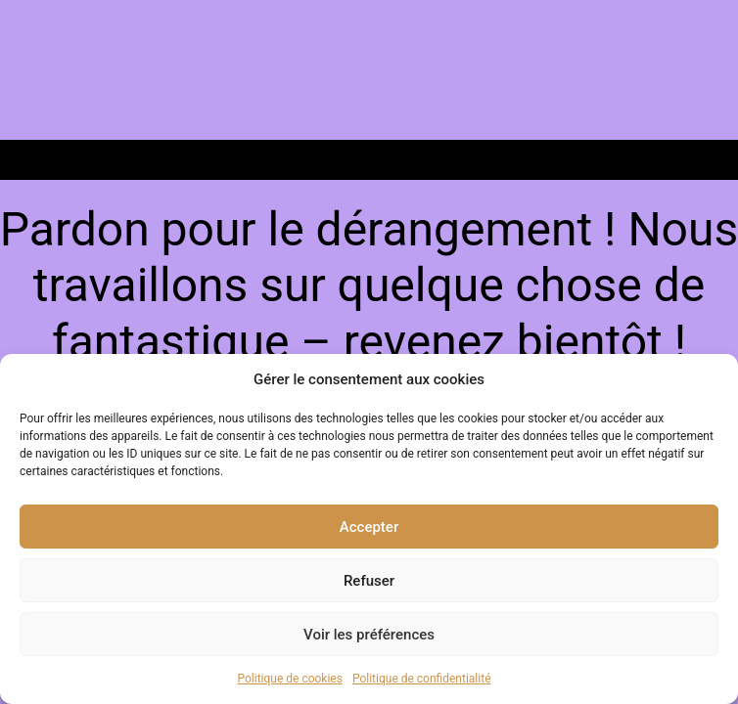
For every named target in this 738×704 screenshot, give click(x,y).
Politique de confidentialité (421, 678)
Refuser (369, 581)
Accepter (369, 527)
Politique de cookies (290, 678)
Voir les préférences (369, 634)
